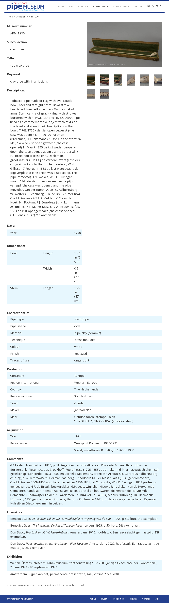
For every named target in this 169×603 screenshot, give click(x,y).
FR (157, 6)
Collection (20, 16)
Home (10, 16)
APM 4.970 (33, 16)
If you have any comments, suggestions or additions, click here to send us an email (45, 585)
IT (160, 6)
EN (153, 6)
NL (148, 6)
